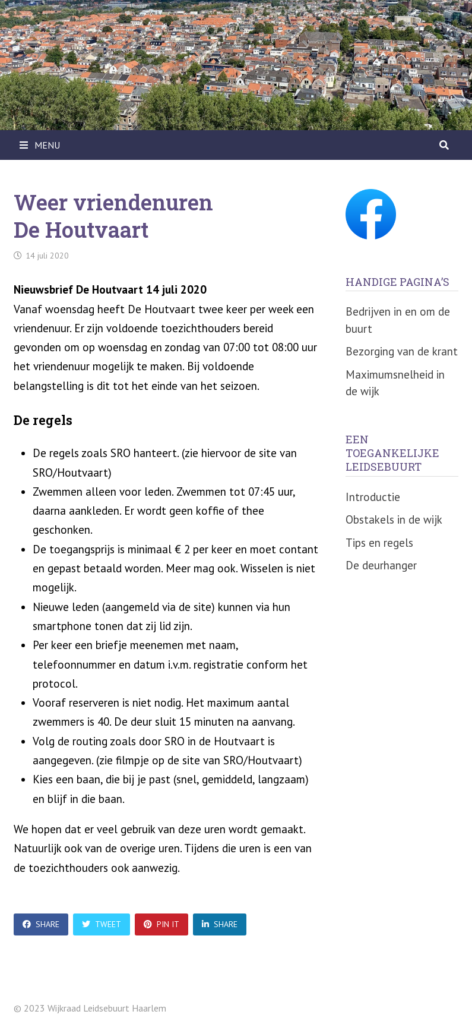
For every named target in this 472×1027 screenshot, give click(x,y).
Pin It (161, 924)
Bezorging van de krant (402, 351)
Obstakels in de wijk (394, 519)
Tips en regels (379, 542)
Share (41, 924)
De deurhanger (381, 565)
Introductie (373, 497)
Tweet (101, 924)
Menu (40, 145)
